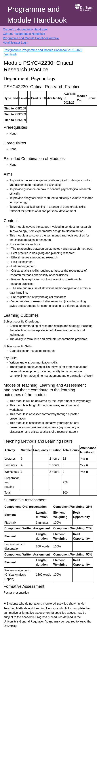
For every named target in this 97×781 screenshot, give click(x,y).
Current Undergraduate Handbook (25, 29)
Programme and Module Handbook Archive (31, 38)
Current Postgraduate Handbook (24, 33)
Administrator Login (15, 42)
